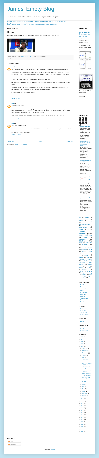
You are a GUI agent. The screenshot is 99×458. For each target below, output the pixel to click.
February (84, 393)
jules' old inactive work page (59, 21)
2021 (82, 344)
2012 (82, 415)
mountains (81, 259)
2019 (82, 398)
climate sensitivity (85, 235)
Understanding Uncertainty (84, 309)
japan (89, 251)
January (84, 395)
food (83, 247)
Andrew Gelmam (84, 314)
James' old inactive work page (37, 21)
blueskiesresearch (84, 224)
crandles (13, 67)
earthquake (89, 242)
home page (48, 21)
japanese (86, 254)
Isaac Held (83, 294)
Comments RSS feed (25, 24)
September (85, 353)
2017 (82, 403)
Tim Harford (83, 312)
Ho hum (84, 381)
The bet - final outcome (89, 179)
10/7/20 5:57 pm (15, 98)
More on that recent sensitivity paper (85, 161)
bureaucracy (83, 227)
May (83, 386)
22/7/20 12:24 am (16, 134)
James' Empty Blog (30, 9)
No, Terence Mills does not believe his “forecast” (84, 34)
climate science (82, 232)
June (83, 384)
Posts (10, 441)
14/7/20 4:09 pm (15, 118)
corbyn (85, 237)
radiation (81, 271)
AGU (80, 217)
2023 (82, 339)
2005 (82, 431)
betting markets (83, 219)
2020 (82, 346)
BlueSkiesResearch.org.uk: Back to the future (86, 365)
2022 (82, 341)
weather (83, 278)
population (89, 267)
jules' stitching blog (22, 23)
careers (81, 229)
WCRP (90, 276)
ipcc (83, 251)
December (85, 348)
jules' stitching (84, 330)
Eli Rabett (82, 296)
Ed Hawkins (83, 292)
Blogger (53, 449)
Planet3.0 (82, 302)
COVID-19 (82, 241)
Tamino (82, 287)
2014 (82, 410)
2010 (82, 419)
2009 (82, 422)
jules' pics (82, 328)
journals (86, 255)
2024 (82, 337)
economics (85, 244)
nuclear (90, 259)
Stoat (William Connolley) (84, 299)
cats (88, 229)
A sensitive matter (85, 126)
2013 (82, 412)
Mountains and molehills (86, 378)
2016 (82, 405)
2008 (82, 424)
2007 (82, 426)
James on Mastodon (51, 24)
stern (90, 274)
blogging (89, 220)
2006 (82, 429)
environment (88, 246)
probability (84, 269)
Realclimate (83, 285)
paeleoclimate (86, 260)
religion (83, 273)
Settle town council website (38, 24)
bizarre (81, 220)
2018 (82, 401)
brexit (13, 58)
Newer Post (11, 141)
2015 (82, 408)
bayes (87, 217)
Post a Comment (14, 138)
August (84, 355)
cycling (80, 242)
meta (88, 257)
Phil (12, 103)
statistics (83, 274)
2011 (82, 417)
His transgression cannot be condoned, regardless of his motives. (85, 143)
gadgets (89, 247)
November (85, 350)
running (90, 273)
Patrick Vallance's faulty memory (86, 374)
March (84, 391)
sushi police (83, 276)
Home (40, 141)
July (83, 357)
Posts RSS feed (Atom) (13, 24)
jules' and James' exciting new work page (18, 21)
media (81, 257)
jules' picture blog (11, 23)
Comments (12, 444)
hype (90, 249)
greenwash (84, 249)
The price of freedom (85, 360)
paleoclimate (82, 262)
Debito (82, 321)
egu (80, 246)
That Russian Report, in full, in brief (86, 370)
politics (81, 267)
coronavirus (82, 239)
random (89, 271)
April (83, 388)
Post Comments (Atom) (21, 144)
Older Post (70, 141)
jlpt (79, 255)
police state (87, 266)
